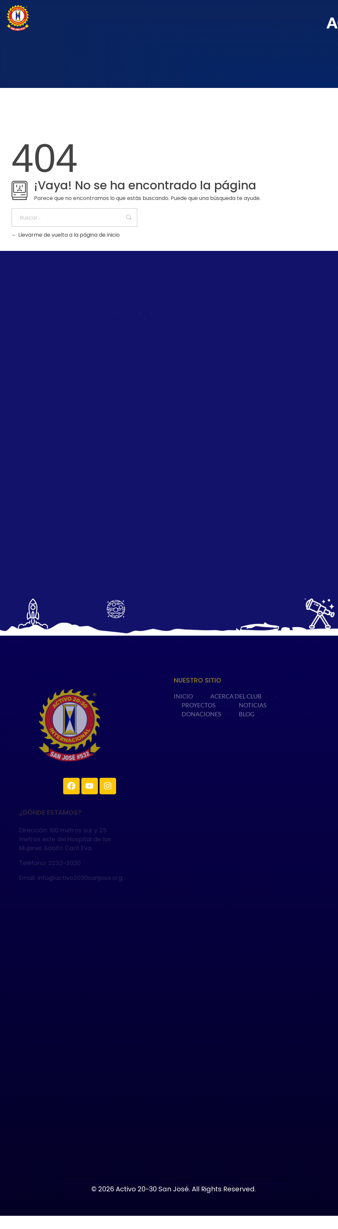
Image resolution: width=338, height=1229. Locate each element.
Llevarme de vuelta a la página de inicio (66, 235)
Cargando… (169, 436)
